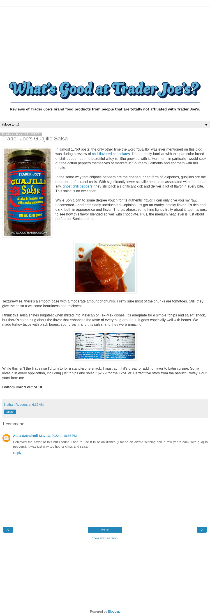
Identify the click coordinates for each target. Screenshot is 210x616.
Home (104, 529)
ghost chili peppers (77, 186)
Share (10, 411)
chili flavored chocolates (111, 154)
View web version (105, 538)
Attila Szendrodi (25, 435)
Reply (17, 453)
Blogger (113, 611)
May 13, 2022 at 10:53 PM (58, 435)
